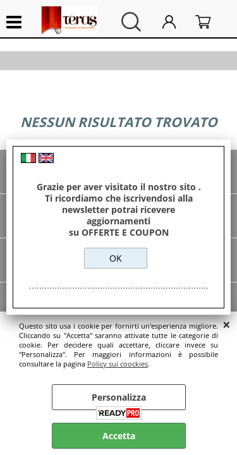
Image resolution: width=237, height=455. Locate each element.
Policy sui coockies (117, 363)
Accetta (118, 436)
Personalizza (119, 397)
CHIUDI (226, 324)
